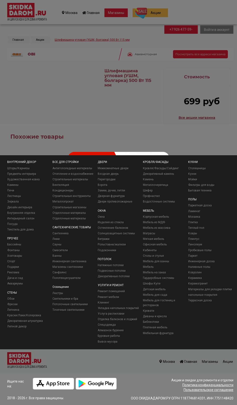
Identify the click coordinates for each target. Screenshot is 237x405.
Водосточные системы (159, 201)
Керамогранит (198, 283)
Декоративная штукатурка (25, 321)
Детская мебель (154, 289)
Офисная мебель (155, 244)
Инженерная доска (201, 261)
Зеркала (13, 201)
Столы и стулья (153, 255)
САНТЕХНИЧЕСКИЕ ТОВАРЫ (71, 227)
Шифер (148, 190)
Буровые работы (109, 336)
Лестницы (14, 196)
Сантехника (60, 233)
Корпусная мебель (156, 216)
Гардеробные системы (158, 278)
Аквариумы (15, 283)
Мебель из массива (156, 228)
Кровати (148, 310)
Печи (10, 190)
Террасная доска (200, 300)
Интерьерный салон (20, 218)
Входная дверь (108, 174)
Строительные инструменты (71, 196)
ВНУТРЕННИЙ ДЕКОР (21, 162)
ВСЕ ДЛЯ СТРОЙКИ (65, 162)
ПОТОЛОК (105, 259)
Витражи (103, 239)
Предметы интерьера (21, 174)
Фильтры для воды (201, 185)
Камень (148, 179)
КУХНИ (193, 162)
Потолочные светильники (70, 304)
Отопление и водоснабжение (72, 174)
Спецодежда (107, 324)
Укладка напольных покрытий (118, 308)
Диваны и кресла (155, 316)
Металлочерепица (155, 185)
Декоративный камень (158, 174)
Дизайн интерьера (19, 207)
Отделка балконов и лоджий (117, 319)
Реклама (13, 272)
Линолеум (195, 244)
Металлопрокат (63, 201)
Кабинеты (150, 250)
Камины (13, 185)
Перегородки (106, 179)
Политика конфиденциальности (207, 385)
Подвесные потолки (112, 270)
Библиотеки (151, 322)
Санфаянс (59, 272)
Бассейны (14, 244)
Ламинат (194, 211)
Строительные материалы (70, 179)
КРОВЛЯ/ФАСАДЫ (155, 162)
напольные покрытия (202, 295)
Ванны (57, 255)
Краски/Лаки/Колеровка (24, 315)
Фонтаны (13, 250)
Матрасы (149, 233)
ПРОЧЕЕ (12, 238)
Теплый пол (196, 228)
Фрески (12, 304)
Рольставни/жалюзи (112, 244)
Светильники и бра (65, 298)
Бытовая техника (199, 190)
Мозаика (194, 216)
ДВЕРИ (102, 162)
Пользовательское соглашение (208, 390)
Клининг (103, 302)
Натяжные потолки (111, 265)
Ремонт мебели (108, 297)
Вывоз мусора (107, 341)
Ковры (192, 233)
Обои (10, 298)
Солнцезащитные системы (116, 233)
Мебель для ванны (156, 261)
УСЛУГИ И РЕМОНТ (111, 285)
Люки (56, 239)
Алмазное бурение (111, 330)
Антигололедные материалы (72, 168)
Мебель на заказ (154, 272)
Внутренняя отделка (21, 213)
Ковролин (195, 272)
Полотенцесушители (66, 278)
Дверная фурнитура (111, 196)
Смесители (60, 250)
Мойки (192, 179)
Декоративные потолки (114, 276)
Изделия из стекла (111, 222)
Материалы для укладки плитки (210, 289)
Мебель (148, 267)
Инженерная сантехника (69, 261)
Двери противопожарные (115, 201)
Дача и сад (15, 278)
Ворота (102, 185)
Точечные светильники (68, 309)
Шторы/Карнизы (18, 168)
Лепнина (13, 309)
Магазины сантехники (67, 267)
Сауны (56, 244)
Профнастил (151, 196)
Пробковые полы (199, 250)
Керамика (195, 278)
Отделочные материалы (69, 213)
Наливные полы (199, 267)
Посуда (12, 224)
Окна (101, 216)
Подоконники (107, 250)
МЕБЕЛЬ (148, 210)
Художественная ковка (23, 179)
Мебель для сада (155, 295)
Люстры (57, 293)
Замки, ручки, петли (111, 190)
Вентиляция (60, 185)
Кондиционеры (62, 190)
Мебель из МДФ (154, 222)
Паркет (193, 255)
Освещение (60, 287)
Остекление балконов (113, 228)
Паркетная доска (200, 205)
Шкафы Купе (151, 283)
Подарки (13, 267)
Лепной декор (16, 326)
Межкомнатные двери (113, 168)
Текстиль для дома (20, 229)
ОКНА (102, 210)
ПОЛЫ (192, 199)
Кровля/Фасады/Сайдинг (161, 168)
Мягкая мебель (153, 239)
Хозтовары (14, 255)
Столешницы (197, 168)
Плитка (193, 222)
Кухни (192, 174)
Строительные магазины (69, 207)
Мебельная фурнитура (158, 333)
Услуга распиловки (111, 313)
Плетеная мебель (155, 327)
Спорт (11, 261)
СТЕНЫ (12, 292)
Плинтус (193, 239)
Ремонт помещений (111, 291)
